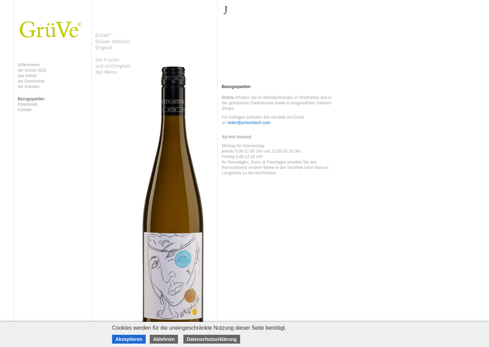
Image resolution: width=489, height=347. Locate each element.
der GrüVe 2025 (32, 70)
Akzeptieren (128, 339)
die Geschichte (31, 81)
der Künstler (29, 86)
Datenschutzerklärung (212, 339)
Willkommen (29, 65)
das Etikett (27, 75)
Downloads (28, 104)
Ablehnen (164, 339)
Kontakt (25, 109)
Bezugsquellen (31, 99)
